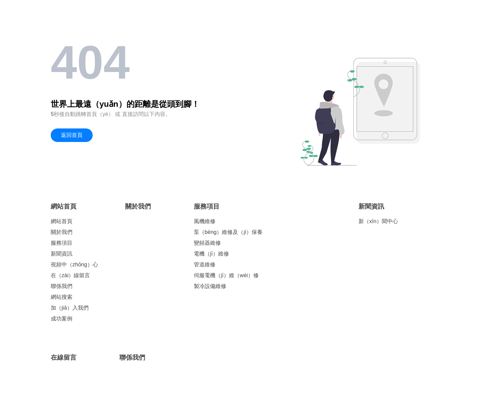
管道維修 (204, 264)
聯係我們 (61, 286)
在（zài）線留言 (70, 275)
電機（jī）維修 (211, 254)
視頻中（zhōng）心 (74, 264)
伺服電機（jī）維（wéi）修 (226, 275)
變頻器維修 (207, 243)
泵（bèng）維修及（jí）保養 (228, 232)
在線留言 (63, 357)
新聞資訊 (61, 254)
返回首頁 (72, 135)
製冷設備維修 (210, 286)
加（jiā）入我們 (70, 308)
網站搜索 (61, 297)
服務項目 (61, 243)
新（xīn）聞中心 (378, 221)
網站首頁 (63, 206)
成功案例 (61, 318)
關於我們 (61, 232)
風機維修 (204, 221)
